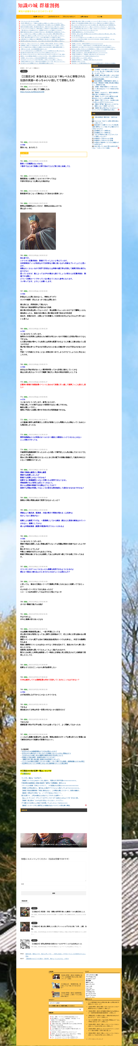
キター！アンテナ (91, 995)
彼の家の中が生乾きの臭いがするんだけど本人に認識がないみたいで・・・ (40, 52)
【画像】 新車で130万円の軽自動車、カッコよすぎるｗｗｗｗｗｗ (88, 50)
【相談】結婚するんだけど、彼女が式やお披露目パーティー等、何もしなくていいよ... (43, 61)
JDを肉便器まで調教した (77, 41)
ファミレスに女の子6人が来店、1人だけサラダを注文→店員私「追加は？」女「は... (93, 39)
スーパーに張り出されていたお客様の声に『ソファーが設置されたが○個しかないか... (43, 50)
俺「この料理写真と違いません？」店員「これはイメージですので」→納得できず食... (93, 28)
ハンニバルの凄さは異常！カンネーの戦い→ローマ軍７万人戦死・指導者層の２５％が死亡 (53, 761)
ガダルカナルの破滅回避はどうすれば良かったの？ (39, 751)
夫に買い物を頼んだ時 (77, 35)
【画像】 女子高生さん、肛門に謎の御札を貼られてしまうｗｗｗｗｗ (89, 52)
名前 (22, 884)
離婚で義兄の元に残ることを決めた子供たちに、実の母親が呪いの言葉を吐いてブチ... (43, 32)
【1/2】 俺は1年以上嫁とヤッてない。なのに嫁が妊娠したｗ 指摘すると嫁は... (41, 37)
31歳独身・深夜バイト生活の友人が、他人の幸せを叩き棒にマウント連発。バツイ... (42, 45)
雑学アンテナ (89, 982)
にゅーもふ (89, 988)
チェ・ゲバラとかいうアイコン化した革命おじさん (65, 1037)
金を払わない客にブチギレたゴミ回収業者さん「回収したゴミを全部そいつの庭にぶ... (93, 49)
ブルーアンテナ (90, 997)
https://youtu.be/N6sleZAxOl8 (32, 92)
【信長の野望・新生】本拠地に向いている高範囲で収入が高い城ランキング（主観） (71, 977)
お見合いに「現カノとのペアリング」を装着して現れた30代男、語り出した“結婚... (42, 43)
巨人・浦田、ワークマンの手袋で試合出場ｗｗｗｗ (65, 1017)
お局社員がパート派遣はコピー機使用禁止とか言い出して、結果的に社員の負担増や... (43, 39)
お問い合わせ (84, 16)
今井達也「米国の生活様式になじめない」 (63, 1027)
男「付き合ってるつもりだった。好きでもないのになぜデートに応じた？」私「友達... (43, 54)
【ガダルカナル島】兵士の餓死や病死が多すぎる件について (42, 755)
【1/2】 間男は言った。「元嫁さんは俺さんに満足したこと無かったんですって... (42, 23)
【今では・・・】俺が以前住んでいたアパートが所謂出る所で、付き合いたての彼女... (93, 63)
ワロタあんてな (90, 992)
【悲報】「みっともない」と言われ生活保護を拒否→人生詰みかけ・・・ (40, 58)
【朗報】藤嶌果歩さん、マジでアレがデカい (82, 32)
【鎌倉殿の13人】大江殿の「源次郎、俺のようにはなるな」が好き (47, 958)
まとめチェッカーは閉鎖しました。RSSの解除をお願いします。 (37, 63)
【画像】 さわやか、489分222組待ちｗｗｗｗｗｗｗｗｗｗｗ (87, 43)
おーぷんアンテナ (91, 994)
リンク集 (99, 16)
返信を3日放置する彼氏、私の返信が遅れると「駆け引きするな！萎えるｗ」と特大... (43, 26)
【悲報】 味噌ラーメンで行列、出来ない (81, 58)
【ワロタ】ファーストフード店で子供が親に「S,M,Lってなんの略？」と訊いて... (41, 59)
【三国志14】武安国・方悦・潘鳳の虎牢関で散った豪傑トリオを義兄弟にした (58, 911)
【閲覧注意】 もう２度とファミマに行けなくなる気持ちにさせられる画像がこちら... (93, 47)
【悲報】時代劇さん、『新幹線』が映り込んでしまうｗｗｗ (86, 59)
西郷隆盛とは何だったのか (78, 61)
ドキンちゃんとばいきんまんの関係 (30, 21)
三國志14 (25, 774)
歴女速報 (88, 980)
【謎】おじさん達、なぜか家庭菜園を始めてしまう (34, 49)
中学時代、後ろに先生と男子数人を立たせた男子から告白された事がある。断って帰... (93, 34)
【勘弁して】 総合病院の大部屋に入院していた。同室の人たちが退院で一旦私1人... (93, 23)
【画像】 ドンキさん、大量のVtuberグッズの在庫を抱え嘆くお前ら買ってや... (91, 45)
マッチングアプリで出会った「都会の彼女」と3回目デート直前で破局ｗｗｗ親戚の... (43, 28)
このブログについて (53, 16)
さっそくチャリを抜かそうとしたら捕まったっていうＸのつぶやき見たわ (90, 37)
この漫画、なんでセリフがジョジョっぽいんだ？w (84, 30)
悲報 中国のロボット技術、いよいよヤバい (63, 1022)
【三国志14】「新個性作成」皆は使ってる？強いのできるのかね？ (71, 985)
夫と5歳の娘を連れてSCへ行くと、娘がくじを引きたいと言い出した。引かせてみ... (93, 26)
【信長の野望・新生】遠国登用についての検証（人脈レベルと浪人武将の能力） (71, 994)
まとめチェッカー (91, 979)
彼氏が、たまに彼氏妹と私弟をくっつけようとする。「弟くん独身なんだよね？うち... (43, 56)
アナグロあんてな (91, 977)
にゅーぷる (89, 986)
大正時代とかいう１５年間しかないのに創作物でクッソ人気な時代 (45, 763)
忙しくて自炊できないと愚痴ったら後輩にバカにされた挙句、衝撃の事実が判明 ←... (42, 34)
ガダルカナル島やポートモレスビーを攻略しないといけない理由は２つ (46, 753)
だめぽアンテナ (90, 990)
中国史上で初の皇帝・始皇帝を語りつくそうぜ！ (38, 757)
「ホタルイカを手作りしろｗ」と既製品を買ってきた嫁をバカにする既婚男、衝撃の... (43, 25)
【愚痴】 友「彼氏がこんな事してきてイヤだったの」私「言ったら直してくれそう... (42, 35)
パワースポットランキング (95, 1039)
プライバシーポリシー (69, 16)
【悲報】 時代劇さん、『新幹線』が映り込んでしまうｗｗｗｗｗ (88, 54)
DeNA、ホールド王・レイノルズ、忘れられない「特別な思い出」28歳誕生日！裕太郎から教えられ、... (65, 1034)
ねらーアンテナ (90, 984)
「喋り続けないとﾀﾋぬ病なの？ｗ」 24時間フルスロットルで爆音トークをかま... (41, 30)
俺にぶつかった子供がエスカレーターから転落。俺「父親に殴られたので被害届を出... (93, 25)
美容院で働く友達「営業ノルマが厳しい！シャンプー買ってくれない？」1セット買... (93, 21)
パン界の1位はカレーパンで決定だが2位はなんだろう (85, 56)
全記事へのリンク (38, 16)
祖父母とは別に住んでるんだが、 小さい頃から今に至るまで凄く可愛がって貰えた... (42, 41)
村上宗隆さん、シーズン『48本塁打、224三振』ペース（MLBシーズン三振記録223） (65, 1019)
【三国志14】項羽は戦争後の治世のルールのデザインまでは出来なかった (56, 944)
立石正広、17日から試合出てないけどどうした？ (64, 1032)
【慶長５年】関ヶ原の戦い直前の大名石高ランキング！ (41, 759)
